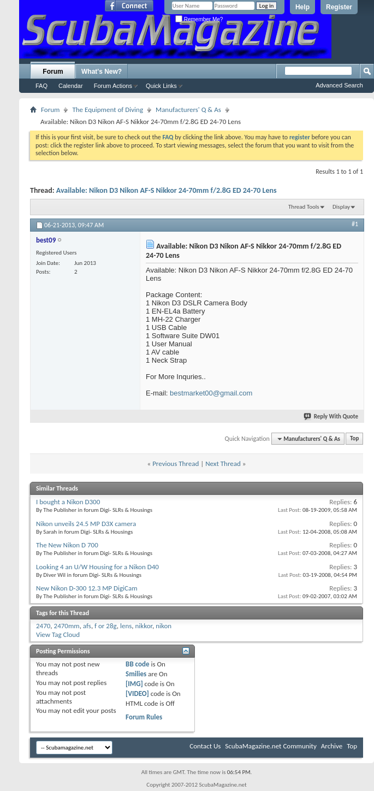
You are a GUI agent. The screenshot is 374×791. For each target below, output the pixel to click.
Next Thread (223, 463)
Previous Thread (175, 463)
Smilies (136, 674)
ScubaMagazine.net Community (270, 746)
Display (341, 206)
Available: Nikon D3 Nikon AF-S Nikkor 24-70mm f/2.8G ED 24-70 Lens (166, 190)
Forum (53, 71)
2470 (43, 626)
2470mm (67, 626)
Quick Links (161, 85)
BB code (137, 664)
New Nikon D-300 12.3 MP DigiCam (87, 588)
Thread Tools (303, 206)
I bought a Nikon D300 (68, 502)
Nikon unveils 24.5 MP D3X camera (86, 524)
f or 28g (105, 626)
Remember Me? (199, 19)
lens (126, 626)
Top (354, 438)
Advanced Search (339, 85)
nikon (163, 626)
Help (302, 7)
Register (339, 7)
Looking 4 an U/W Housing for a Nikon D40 (97, 567)
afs (87, 626)
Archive (331, 746)
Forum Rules (144, 717)
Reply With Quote (331, 416)
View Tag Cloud (58, 634)
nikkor (143, 626)
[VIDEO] (137, 693)
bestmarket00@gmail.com (211, 393)
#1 (355, 224)
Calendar (70, 85)
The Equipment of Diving (107, 109)
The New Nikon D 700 (67, 545)
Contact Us (205, 746)
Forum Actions (113, 85)
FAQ (41, 85)
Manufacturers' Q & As (188, 109)
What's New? (101, 71)
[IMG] (134, 684)
